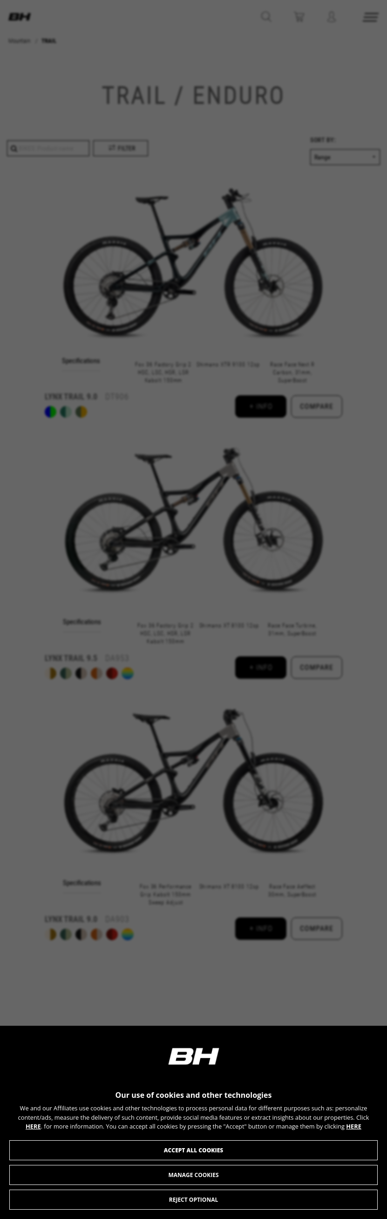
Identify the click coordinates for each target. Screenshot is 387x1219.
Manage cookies (193, 1175)
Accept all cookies (193, 1150)
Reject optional (193, 1200)
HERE (33, 1126)
